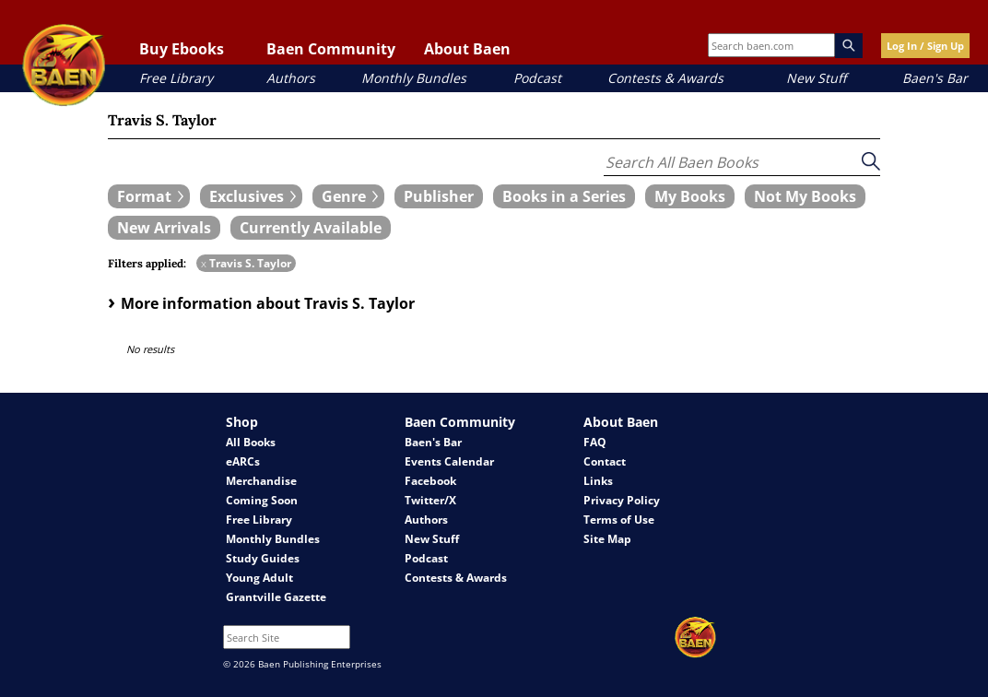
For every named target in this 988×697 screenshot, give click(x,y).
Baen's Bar (935, 78)
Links (598, 481)
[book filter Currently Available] (310, 228)
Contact (604, 461)
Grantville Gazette (276, 597)
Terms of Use (618, 519)
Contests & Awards (665, 78)
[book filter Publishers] (438, 196)
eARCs (243, 461)
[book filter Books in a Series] (564, 196)
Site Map (607, 539)
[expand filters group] (149, 196)
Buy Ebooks (181, 49)
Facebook (430, 481)
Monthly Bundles (413, 78)
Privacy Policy (621, 500)
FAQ (594, 442)
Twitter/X (430, 500)
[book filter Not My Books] (805, 196)
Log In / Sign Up (925, 46)
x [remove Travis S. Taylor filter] (203, 263)
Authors (290, 78)
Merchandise (261, 481)
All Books (251, 442)
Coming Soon (262, 500)
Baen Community (330, 49)
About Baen (467, 49)
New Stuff (816, 78)
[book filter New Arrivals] (164, 228)
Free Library (176, 78)
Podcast (537, 78)
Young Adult (259, 577)
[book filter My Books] (690, 196)
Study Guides (263, 558)
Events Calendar (449, 461)
